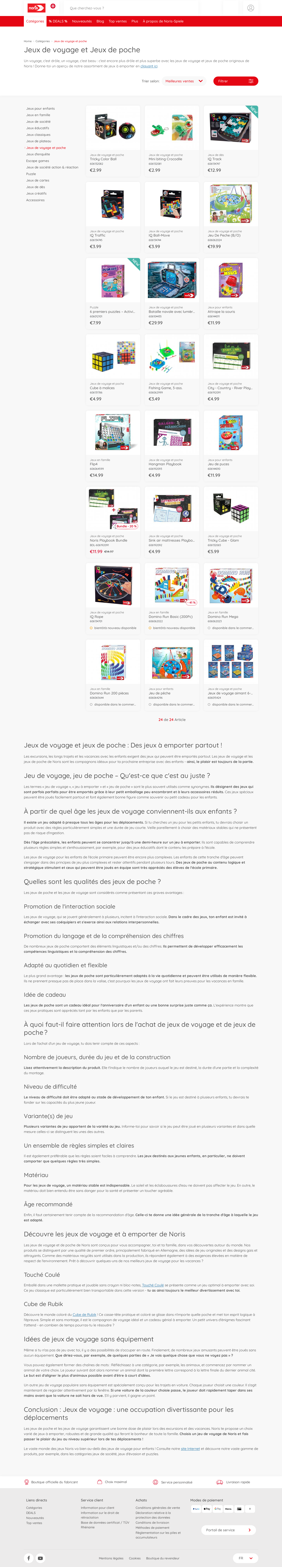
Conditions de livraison (152, 1522)
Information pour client (97, 1508)
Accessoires (34, 200)
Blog (100, 30)
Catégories (35, 30)
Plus (135, 30)
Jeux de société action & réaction (51, 167)
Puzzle (30, 174)
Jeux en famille (37, 115)
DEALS (58, 30)
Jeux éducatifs (36, 128)
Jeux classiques (37, 135)
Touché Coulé (153, 1285)
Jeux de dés (34, 187)
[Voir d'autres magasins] (53, 10)
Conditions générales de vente (158, 1508)
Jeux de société (37, 121)
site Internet (190, 1448)
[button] (230, 12)
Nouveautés (82, 30)
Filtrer (235, 81)
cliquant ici (149, 66)
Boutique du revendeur (162, 1558)
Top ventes (118, 30)
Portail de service (228, 1530)
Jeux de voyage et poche (45, 148)
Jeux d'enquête (37, 154)
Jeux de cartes (36, 180)
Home (28, 41)
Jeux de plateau (37, 141)
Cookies (135, 1558)
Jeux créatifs (35, 193)
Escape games (36, 161)
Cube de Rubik (84, 1314)
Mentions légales (111, 1558)
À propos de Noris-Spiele (163, 30)
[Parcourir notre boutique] (131, 12)
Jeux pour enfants (39, 108)
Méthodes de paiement (152, 1528)
